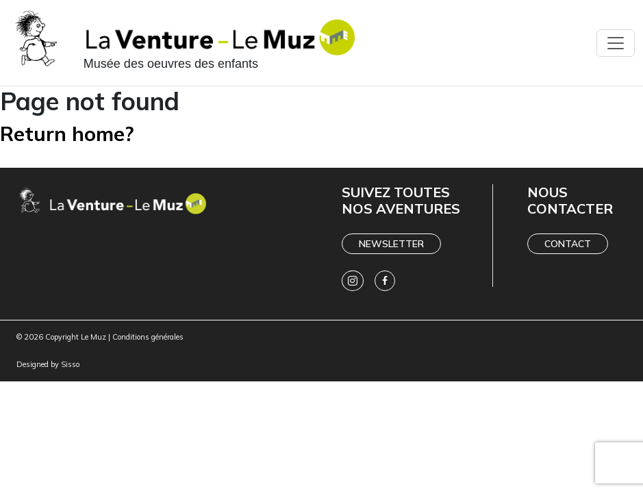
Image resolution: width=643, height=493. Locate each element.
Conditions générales (148, 337)
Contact (567, 244)
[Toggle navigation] (615, 43)
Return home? (67, 133)
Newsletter (391, 244)
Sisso (70, 364)
